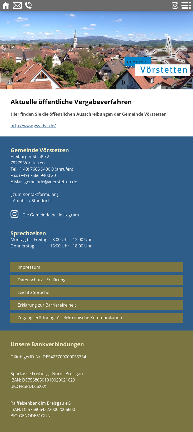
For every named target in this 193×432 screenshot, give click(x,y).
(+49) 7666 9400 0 (36, 169)
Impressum (29, 267)
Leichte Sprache (33, 292)
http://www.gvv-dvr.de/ (33, 126)
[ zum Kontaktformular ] (34, 194)
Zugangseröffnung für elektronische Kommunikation (70, 318)
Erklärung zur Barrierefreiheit (47, 305)
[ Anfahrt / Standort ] (31, 201)
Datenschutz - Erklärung (42, 280)
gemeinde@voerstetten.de (50, 182)
